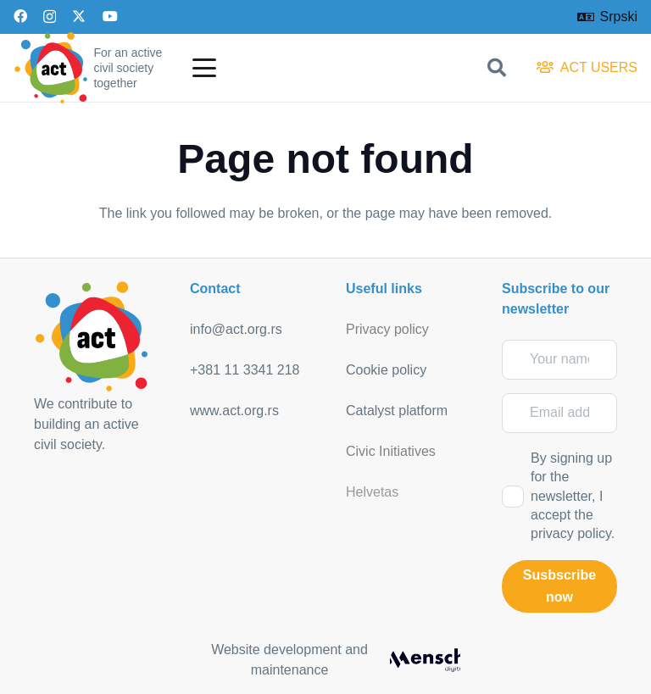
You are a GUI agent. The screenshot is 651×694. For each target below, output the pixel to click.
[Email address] (559, 413)
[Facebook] (20, 16)
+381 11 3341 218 (244, 370)
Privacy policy (387, 329)
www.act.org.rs (234, 410)
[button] (204, 68)
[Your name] (559, 360)
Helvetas (372, 492)
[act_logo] (51, 68)
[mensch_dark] (425, 660)
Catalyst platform (397, 410)
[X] (79, 16)
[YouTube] (110, 16)
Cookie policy (386, 370)
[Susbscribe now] (559, 586)
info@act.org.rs (236, 329)
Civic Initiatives (391, 451)
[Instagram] (49, 17)
